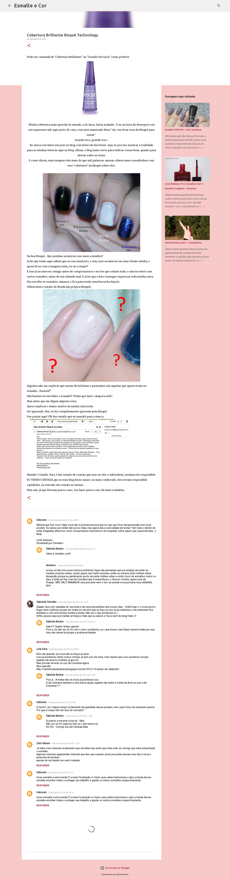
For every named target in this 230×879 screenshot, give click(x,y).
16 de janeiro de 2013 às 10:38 (61, 702)
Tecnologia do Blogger (115, 867)
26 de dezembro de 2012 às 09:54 (64, 649)
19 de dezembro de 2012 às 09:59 (63, 520)
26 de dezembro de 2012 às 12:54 (80, 675)
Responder (42, 595)
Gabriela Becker (55, 548)
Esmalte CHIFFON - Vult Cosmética (183, 129)
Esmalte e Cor (30, 5)
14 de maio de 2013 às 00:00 (70, 565)
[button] (29, 46)
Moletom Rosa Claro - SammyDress (183, 242)
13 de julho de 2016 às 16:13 (60, 772)
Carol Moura (43, 743)
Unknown (41, 519)
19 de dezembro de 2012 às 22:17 (80, 622)
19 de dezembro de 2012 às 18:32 (73, 602)
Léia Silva (41, 649)
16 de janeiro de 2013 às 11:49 (78, 716)
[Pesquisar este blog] (205, 5)
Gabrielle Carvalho (46, 601)
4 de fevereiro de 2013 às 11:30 (65, 743)
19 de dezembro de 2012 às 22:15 (80, 549)
